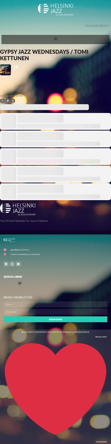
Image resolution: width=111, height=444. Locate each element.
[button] (55, 38)
